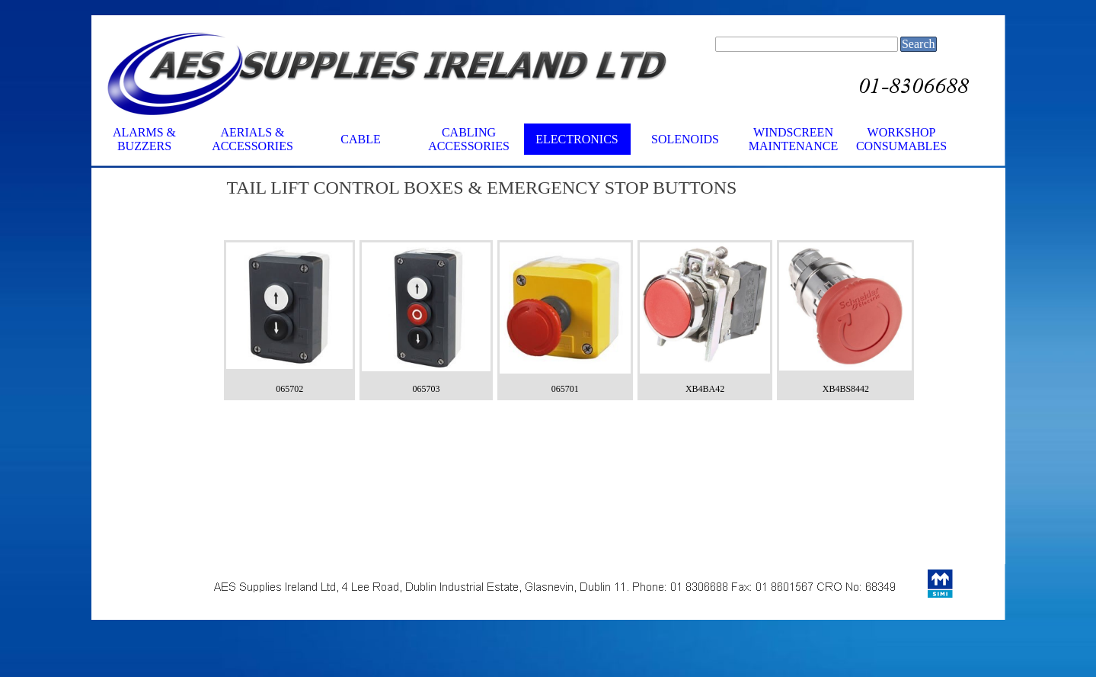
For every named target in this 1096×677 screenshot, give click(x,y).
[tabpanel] (569, 204)
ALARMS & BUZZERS (144, 139)
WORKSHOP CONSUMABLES (901, 139)
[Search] (806, 44)
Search (918, 43)
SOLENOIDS (685, 139)
